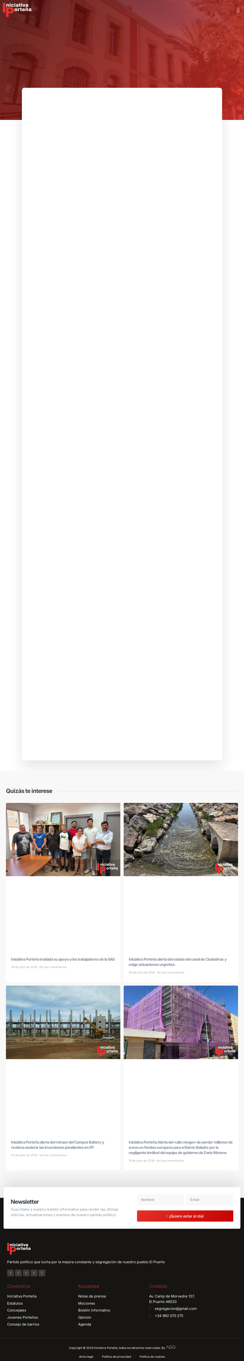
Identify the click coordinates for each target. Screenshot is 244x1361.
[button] (238, 10)
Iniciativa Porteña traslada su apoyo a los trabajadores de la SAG (63, 961)
